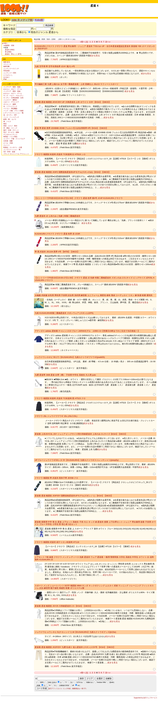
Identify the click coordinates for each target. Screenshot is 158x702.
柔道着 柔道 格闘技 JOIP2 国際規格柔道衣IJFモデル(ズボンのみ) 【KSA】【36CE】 (72, 172)
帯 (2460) (8, 52)
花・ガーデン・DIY (10, 115)
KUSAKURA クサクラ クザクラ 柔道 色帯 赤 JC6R (57, 234)
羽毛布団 (6, 71)
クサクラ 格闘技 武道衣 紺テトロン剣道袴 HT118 (57, 542)
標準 (41, 682)
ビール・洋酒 (8, 143)
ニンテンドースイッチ (11, 68)
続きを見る (95, 55)
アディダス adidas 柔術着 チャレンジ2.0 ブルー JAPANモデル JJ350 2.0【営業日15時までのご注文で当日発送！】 (87, 331)
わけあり (6, 77)
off (73, 685)
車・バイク (7, 121)
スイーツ (6, 145)
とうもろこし (8, 75)
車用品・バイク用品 (10, 136)
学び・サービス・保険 (11, 132)
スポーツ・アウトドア (11, 102)
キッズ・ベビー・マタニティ (13, 95)
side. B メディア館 (22, 20)
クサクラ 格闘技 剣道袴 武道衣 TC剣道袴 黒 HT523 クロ (60, 398)
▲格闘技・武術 (8, 45)
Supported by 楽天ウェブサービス (145, 698)
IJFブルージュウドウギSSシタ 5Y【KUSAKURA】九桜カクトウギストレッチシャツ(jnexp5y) (77, 460)
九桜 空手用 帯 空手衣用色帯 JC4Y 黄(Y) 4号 (55, 66)
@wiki (111, 682)
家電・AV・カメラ (9, 119)
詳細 (49, 682)
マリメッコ (7, 64)
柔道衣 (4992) (10, 50)
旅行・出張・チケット (11, 130)
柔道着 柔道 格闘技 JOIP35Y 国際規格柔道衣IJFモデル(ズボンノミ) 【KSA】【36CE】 (74, 496)
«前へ (82, 42)
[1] (87, 42)
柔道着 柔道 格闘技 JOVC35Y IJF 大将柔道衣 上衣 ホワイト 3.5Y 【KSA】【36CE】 (73, 102)
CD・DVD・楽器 (9, 152)
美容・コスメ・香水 (10, 126)
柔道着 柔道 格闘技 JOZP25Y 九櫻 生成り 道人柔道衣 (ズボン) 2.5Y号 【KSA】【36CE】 (75, 647)
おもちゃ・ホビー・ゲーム (12, 89)
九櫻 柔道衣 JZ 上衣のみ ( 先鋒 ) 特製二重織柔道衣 (57, 216)
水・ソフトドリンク (10, 106)
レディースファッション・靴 (13, 113)
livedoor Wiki (101, 682)
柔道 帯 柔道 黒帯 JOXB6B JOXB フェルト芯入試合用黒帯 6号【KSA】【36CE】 (71, 128)
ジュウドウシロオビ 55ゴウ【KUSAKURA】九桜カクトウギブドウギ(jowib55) (70, 357)
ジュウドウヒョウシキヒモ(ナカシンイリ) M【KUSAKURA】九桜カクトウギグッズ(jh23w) (75, 632)
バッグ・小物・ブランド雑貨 (13, 111)
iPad (4, 79)
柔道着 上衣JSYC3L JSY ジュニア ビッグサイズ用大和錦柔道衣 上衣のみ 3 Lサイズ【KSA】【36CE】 (81, 434)
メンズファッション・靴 (11, 149)
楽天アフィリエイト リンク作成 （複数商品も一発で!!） (67, 688)
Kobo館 (39, 20)
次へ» (107, 42)
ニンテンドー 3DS (9, 73)
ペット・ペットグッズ (11, 117)
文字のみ (80, 682)
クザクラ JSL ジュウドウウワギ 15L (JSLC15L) (56, 416)
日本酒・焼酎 (8, 141)
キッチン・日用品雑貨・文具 (13, 98)
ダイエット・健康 (9, 104)
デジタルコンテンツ (10, 134)
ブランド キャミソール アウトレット (16, 154)
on (78, 685)
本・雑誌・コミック (10, 128)
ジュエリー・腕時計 (10, 100)
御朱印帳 (6, 66)
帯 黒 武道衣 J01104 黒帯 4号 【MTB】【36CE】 (57, 252)
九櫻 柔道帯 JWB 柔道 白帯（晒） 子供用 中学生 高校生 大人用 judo (65, 375)
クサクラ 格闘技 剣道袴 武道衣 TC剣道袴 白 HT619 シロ (60, 154)
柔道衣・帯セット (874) (13, 54)
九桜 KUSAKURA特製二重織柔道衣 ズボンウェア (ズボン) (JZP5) (64, 313)
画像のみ (89, 682)
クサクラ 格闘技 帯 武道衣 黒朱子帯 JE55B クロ (56, 478)
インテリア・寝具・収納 (11, 87)
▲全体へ (5, 43)
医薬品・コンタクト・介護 (12, 147)
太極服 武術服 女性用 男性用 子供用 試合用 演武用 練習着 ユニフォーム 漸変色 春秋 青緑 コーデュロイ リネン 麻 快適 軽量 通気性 (93, 295)
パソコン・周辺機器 (10, 108)
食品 (4, 123)
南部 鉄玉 (6, 62)
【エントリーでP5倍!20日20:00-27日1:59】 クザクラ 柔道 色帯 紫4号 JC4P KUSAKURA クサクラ (79, 198)
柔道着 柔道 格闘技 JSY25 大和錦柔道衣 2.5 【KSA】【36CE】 (63, 606)
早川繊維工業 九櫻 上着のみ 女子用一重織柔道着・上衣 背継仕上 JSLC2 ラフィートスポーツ (76, 84)
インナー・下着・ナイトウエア (14, 139)
